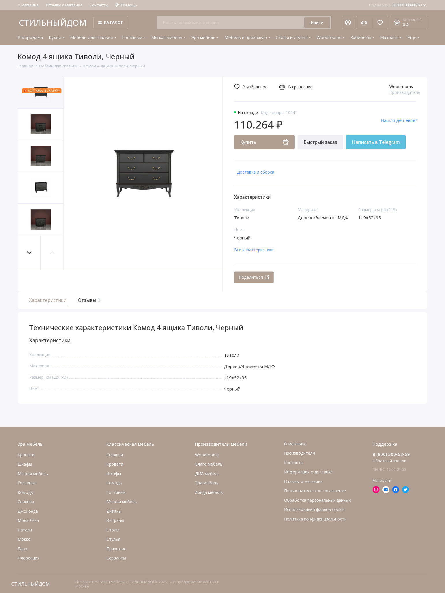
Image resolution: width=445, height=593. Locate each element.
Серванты (116, 558)
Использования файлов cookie (314, 509)
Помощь (126, 5)
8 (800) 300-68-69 (397, 5)
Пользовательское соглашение (315, 490)
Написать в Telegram (376, 142)
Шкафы (25, 464)
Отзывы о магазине (64, 5)
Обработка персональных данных (317, 500)
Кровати (26, 455)
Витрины (115, 520)
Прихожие (116, 548)
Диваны (113, 511)
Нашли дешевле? (399, 120)
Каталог (110, 22)
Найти (317, 22)
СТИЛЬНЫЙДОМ (53, 22)
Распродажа (30, 37)
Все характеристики (254, 249)
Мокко (24, 539)
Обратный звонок (389, 460)
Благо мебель (208, 464)
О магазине (28, 5)
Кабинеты (362, 37)
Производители (299, 453)
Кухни (56, 37)
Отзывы (88, 300)
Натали (25, 530)
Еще (413, 37)
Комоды (25, 492)
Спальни (114, 455)
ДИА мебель (207, 473)
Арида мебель (209, 492)
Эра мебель (205, 37)
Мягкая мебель (168, 37)
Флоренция (29, 558)
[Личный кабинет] (348, 22)
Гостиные (133, 37)
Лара (22, 548)
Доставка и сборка (255, 172)
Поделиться (254, 277)
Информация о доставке (308, 472)
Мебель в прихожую (247, 37)
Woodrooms (331, 37)
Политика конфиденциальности (315, 519)
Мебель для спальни (93, 37)
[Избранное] (380, 22)
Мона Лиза (28, 520)
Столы (112, 530)
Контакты (99, 5)
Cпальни (26, 501)
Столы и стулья (293, 37)
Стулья (113, 539)
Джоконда (28, 511)
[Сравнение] (364, 22)
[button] (29, 252)
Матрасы (391, 37)
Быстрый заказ (320, 142)
